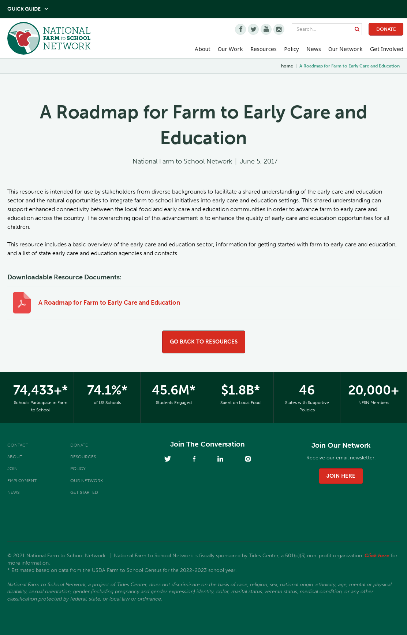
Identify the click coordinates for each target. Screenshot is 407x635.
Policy (78, 468)
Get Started (84, 492)
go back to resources (204, 341)
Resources (263, 48)
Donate (386, 29)
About (14, 456)
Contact (17, 445)
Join (12, 468)
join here (340, 476)
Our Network (345, 48)
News (13, 492)
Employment (22, 480)
